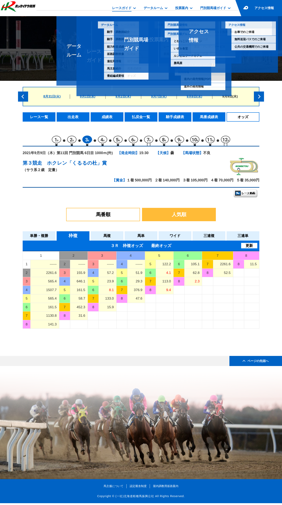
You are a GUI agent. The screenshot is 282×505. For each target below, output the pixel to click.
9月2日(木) (123, 96)
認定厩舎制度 (138, 487)
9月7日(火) (158, 96)
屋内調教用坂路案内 (165, 487)
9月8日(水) (194, 96)
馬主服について (113, 487)
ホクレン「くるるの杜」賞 (77, 164)
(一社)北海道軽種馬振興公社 (134, 497)
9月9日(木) (230, 96)
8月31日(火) (51, 96)
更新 (249, 247)
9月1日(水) (87, 96)
